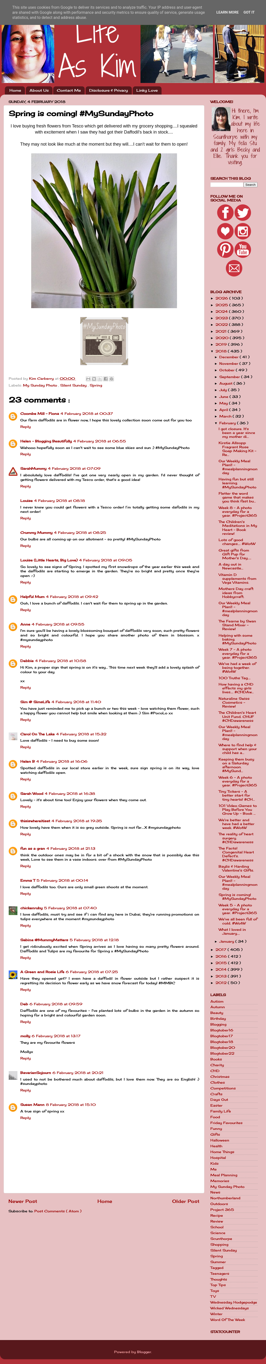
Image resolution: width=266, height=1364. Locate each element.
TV (213, 1296)
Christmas (219, 1077)
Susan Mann (32, 1105)
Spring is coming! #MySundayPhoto (237, 897)
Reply (25, 427)
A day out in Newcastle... (231, 566)
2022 (222, 325)
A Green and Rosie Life (42, 972)
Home (15, 90)
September (230, 377)
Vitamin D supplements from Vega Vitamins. (237, 578)
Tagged (216, 1268)
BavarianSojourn (35, 1073)
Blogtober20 (222, 1048)
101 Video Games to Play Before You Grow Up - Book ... (238, 809)
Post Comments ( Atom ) (57, 1211)
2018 (221, 351)
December (229, 357)
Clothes (217, 1082)
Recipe (216, 1215)
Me (213, 1169)
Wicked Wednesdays (229, 1308)
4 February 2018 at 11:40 (76, 702)
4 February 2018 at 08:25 (80, 533)
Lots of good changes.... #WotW (237, 542)
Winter (216, 1314)
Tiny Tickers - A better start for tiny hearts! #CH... (237, 795)
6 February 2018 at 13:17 (56, 1036)
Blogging (218, 1024)
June (224, 397)
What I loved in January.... (232, 931)
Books (216, 1059)
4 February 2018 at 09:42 (72, 597)
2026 (222, 298)
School (216, 1227)
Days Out (219, 1100)
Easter (216, 1105)
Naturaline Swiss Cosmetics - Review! (234, 702)
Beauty (216, 1013)
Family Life (220, 1111)
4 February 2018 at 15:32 (81, 734)
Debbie (27, 661)
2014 (221, 969)
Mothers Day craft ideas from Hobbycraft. (236, 592)
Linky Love (147, 90)
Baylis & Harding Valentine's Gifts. (236, 868)
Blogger (144, 1352)
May (224, 403)
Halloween (219, 1140)
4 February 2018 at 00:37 (86, 414)
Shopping (219, 1244)
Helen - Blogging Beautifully (46, 441)
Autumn (217, 1007)
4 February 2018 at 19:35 (77, 821)
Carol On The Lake (37, 734)
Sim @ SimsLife (35, 702)
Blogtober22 (222, 1053)
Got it (249, 12)
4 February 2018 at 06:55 (99, 441)
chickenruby (31, 908)
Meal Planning (223, 1175)
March (226, 416)
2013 (221, 976)
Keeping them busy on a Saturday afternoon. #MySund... (236, 765)
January (227, 941)
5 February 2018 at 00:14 (62, 880)
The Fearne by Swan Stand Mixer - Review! (237, 625)
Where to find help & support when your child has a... (238, 749)
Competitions (223, 1088)
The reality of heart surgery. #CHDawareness (236, 838)
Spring (96, 385)
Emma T (27, 880)
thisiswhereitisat (35, 821)
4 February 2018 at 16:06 (62, 761)
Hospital (218, 1158)
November (229, 363)
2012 (221, 983)
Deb (24, 1004)
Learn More (227, 12)
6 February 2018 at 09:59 (56, 1004)
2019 (221, 344)
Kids (214, 1163)
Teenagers (219, 1273)
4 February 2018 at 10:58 (60, 661)
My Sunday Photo (40, 385)
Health (216, 1146)
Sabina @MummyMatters (44, 940)
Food (215, 1117)
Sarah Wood (31, 794)
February (228, 423)
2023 (222, 318)
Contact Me (69, 90)
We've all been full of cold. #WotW (238, 921)
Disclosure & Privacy (108, 90)
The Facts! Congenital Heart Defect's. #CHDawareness (236, 854)
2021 (221, 331)
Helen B (27, 761)
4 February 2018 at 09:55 (58, 624)
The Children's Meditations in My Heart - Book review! (238, 528)
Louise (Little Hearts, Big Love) (49, 560)
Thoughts (218, 1279)
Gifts (215, 1134)
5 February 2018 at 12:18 (94, 940)
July (223, 390)
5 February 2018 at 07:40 (70, 908)
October (227, 370)
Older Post (186, 1201)
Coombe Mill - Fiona (39, 414)
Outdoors (219, 1204)
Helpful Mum (32, 597)
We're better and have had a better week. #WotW (236, 824)
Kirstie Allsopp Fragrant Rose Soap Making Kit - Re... (237, 449)
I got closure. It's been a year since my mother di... (237, 433)
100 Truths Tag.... (235, 678)
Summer (218, 1262)
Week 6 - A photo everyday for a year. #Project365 (238, 781)
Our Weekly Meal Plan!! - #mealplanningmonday (238, 467)
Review (216, 1221)
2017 (221, 950)
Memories (219, 1181)
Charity (217, 1065)
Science (217, 1233)
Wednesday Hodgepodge (233, 1302)
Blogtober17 (221, 1036)
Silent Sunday (74, 385)
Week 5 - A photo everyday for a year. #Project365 (238, 909)
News (215, 1192)
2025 (222, 305)
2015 (221, 963)
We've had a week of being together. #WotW (237, 667)
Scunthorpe (221, 1239)
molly (25, 1036)
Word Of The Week (227, 1320)
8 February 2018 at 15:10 (71, 1105)
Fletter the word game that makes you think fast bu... (237, 497)
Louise (26, 501)
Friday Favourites (226, 1123)
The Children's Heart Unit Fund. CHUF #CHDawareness (237, 716)
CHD (215, 1071)
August (226, 383)
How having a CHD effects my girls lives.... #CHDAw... (236, 688)
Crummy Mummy (36, 533)
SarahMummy (33, 468)
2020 (222, 338)
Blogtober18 (221, 1042)
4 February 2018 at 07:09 (74, 468)
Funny (216, 1129)
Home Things (222, 1152)
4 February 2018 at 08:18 (59, 501)
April (224, 410)
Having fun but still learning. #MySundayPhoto (237, 483)
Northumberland (225, 1198)
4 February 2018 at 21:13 (70, 848)
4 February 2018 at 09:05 (105, 560)
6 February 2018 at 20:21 (77, 1073)
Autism (216, 1001)
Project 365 (222, 1210)
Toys (214, 1291)
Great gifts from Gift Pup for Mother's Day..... (235, 554)
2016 (221, 956)
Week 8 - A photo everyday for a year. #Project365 (238, 511)
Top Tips (218, 1285)
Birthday (218, 1019)
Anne (25, 624)
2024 (222, 311)
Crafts (216, 1094)
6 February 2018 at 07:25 (92, 972)
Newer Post (22, 1201)
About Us (39, 90)
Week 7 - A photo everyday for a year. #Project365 (238, 653)
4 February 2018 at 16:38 (70, 794)
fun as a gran (32, 848)
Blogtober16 (221, 1030)
